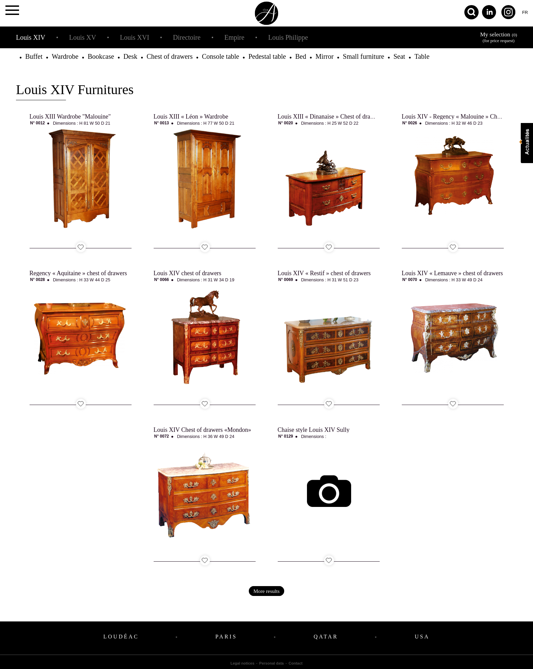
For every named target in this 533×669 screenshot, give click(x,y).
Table (421, 56)
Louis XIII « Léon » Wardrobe (191, 116)
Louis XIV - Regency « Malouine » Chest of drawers (467, 116)
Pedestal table (267, 56)
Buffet (33, 56)
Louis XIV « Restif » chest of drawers (324, 273)
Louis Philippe (288, 37)
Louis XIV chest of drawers (188, 273)
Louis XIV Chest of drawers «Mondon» (202, 429)
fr (525, 12)
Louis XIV (30, 37)
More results (266, 591)
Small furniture (363, 56)
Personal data (271, 663)
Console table (220, 56)
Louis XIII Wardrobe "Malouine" (70, 116)
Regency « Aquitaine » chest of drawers (78, 273)
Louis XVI (134, 37)
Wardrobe (65, 56)
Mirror (324, 56)
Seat (399, 56)
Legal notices (242, 663)
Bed (300, 56)
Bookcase (101, 56)
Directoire (187, 37)
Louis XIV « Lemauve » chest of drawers (452, 273)
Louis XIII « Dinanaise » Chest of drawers (330, 116)
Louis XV (82, 37)
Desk (130, 56)
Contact (296, 663)
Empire (234, 37)
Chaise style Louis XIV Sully (314, 429)
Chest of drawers (170, 56)
